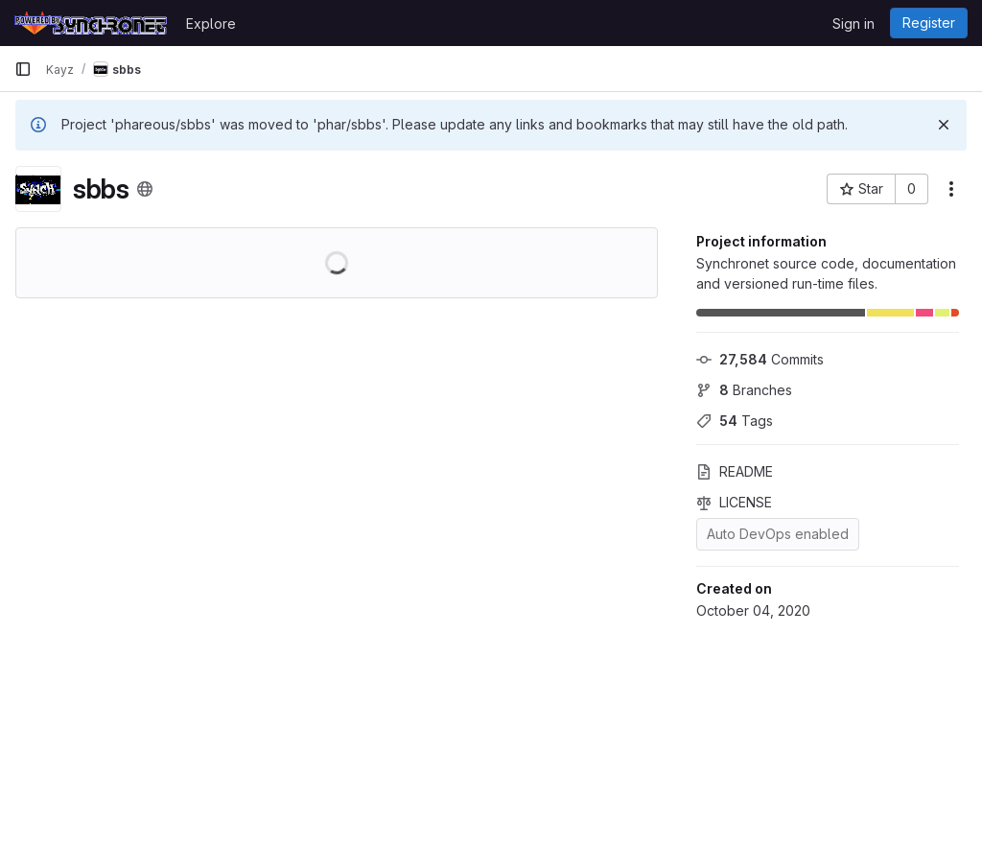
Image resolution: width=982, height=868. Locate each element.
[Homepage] (91, 23)
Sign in (853, 23)
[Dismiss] (943, 124)
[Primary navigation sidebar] (23, 69)
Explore (211, 23)
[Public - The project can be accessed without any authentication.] (144, 189)
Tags (734, 420)
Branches (744, 390)
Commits (760, 359)
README (734, 471)
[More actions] (951, 189)
